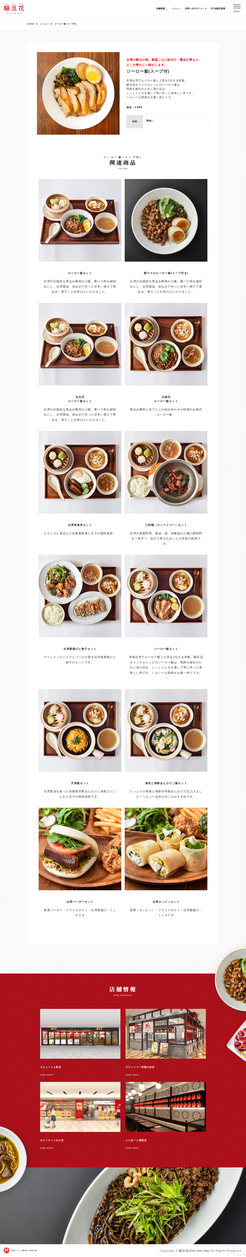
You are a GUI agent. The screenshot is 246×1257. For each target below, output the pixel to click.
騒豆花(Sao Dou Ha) (194, 1250)
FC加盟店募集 (218, 9)
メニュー (176, 9)
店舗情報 (160, 9)
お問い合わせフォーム (195, 9)
